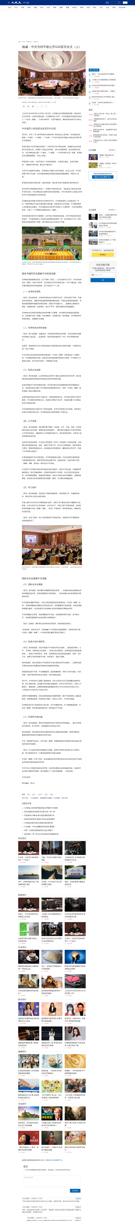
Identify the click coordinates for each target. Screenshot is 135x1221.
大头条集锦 (34, 798)
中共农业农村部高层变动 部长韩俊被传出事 (104, 86)
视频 (67, 7)
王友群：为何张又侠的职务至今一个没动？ (104, 103)
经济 (46, 794)
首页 (9, 7)
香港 (54, 7)
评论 (41, 7)
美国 (28, 7)
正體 (24, 2)
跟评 (78, 1198)
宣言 (33, 794)
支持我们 (103, 254)
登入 (125, 2)
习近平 (40, 794)
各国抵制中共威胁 (46, 798)
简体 (27, 2)
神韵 (114, 7)
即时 (16, 7)
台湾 (48, 7)
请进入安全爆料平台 (102, 177)
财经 (81, 7)
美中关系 (65, 798)
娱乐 (94, 7)
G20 (28, 794)
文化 (101, 7)
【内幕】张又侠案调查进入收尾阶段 (104, 80)
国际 (35, 7)
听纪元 (74, 7)
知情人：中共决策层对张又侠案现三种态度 (104, 74)
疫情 (51, 794)
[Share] (19, 862)
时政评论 (29, 41)
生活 (107, 7)
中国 (22, 7)
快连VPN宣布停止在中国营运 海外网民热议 (104, 97)
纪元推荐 (57, 798)
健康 (61, 7)
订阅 (102, 280)
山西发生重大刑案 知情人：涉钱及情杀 (104, 91)
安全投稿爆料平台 (56, 1160)
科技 (88, 7)
